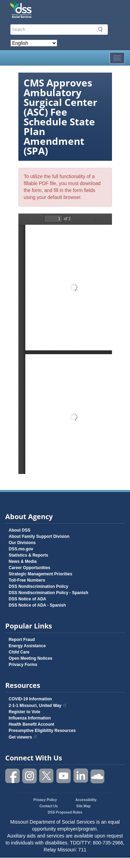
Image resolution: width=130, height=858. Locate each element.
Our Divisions (22, 542)
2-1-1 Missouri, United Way (38, 705)
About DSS (20, 530)
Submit (100, 29)
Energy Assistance (27, 645)
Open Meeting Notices (30, 658)
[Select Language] (33, 43)
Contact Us (49, 806)
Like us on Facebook (12, 775)
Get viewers (23, 737)
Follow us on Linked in (80, 775)
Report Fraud (22, 639)
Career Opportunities (29, 567)
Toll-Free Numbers (27, 580)
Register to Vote (24, 711)
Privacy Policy (45, 800)
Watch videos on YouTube (63, 775)
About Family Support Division (39, 536)
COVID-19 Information (30, 699)
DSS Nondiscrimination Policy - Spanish (48, 592)
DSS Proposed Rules (65, 812)
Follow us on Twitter (46, 775)
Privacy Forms (23, 664)
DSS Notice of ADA (27, 599)
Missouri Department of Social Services (48, 7)
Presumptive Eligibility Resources (42, 730)
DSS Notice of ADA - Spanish (37, 605)
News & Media (23, 561)
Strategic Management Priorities (40, 574)
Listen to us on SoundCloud (97, 775)
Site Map (83, 806)
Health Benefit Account (31, 724)
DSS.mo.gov (21, 549)
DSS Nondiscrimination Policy (38, 586)
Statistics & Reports (28, 555)
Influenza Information (30, 718)
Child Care (19, 652)
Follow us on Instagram (29, 775)
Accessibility (86, 800)
